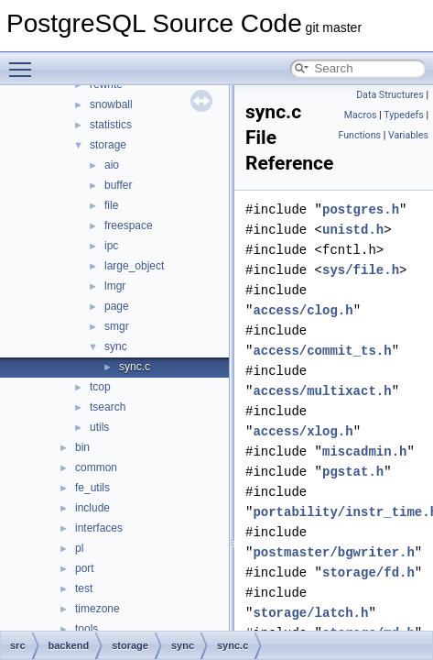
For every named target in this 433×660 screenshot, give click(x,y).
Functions (359, 135)
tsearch (107, 407)
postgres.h (360, 209)
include (92, 507)
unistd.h (353, 229)
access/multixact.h (322, 391)
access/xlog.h (302, 431)
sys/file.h (360, 270)
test (83, 588)
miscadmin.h (364, 451)
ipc (111, 245)
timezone (97, 608)
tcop (100, 386)
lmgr (114, 286)
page (116, 306)
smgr (116, 326)
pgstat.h (353, 471)
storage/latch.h (310, 613)
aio (111, 165)
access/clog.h (302, 310)
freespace (128, 225)
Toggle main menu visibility (24, 61)
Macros (360, 115)
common (96, 467)
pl (79, 548)
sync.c (134, 366)
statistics (111, 124)
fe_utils (92, 487)
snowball (111, 104)
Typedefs (404, 115)
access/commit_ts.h (322, 350)
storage (108, 144)
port (84, 568)
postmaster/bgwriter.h (333, 552)
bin (82, 447)
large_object (134, 265)
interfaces (99, 528)
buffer (118, 185)
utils (99, 427)
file (111, 205)
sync (115, 346)
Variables (408, 135)
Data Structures (390, 95)
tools (86, 628)
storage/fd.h (368, 572)
